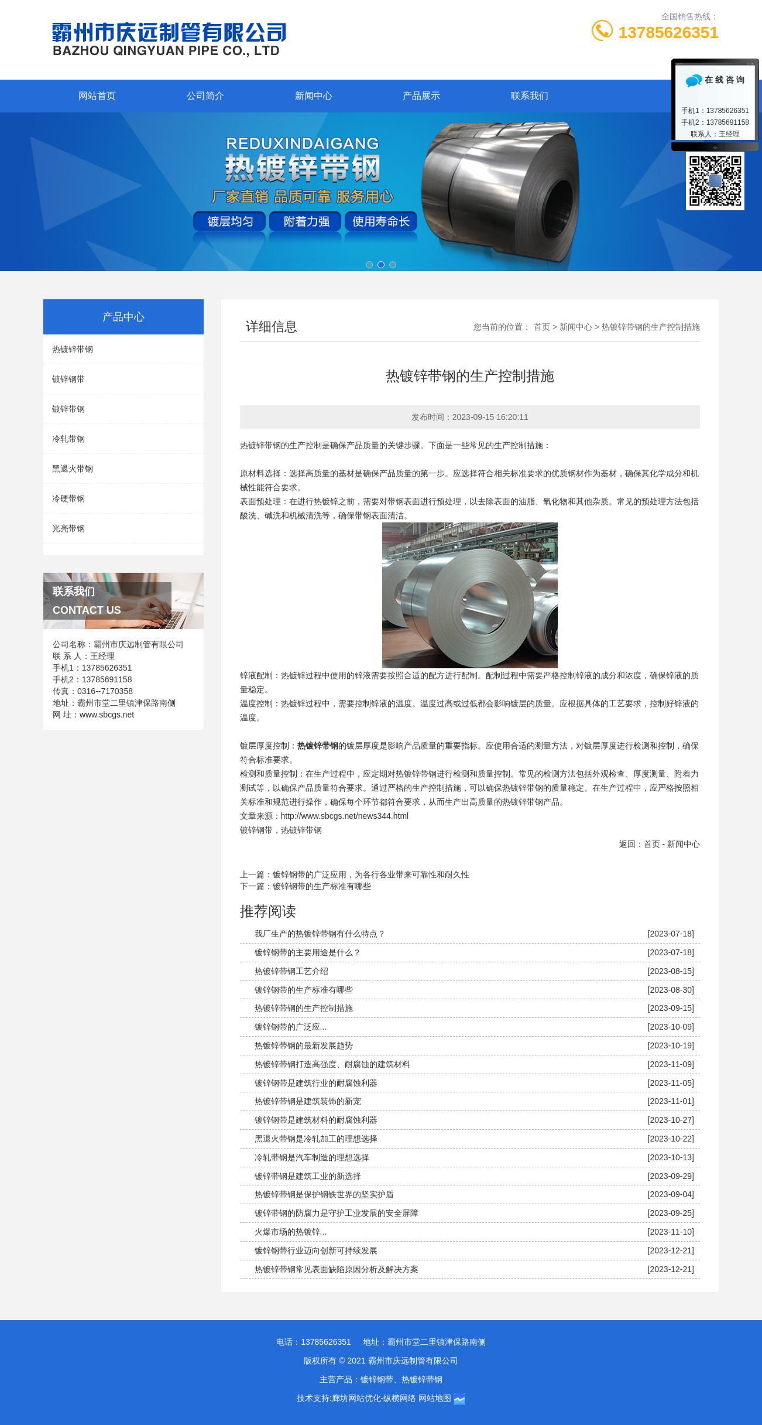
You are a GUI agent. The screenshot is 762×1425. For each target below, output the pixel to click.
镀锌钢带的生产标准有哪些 (322, 886)
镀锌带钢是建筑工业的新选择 (308, 1176)
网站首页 (97, 96)
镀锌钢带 (256, 830)
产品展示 (421, 96)
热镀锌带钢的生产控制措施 (304, 1008)
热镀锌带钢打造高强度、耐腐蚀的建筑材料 (332, 1064)
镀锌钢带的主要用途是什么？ (308, 952)
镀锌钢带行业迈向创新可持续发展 (316, 1250)
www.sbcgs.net (107, 714)
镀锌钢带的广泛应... (291, 1026)
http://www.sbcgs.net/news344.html (345, 816)
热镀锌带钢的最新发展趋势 (304, 1045)
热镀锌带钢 (301, 830)
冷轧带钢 (68, 438)
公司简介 (205, 96)
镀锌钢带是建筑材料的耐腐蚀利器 (316, 1120)
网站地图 (434, 1398)
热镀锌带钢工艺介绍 (291, 971)
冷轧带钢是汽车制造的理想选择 (312, 1157)
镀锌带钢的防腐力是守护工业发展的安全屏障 (336, 1213)
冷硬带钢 (68, 498)
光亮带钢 (68, 528)
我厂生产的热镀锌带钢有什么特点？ (320, 933)
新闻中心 (313, 96)
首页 (542, 327)
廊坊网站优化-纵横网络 (374, 1398)
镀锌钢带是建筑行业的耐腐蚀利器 (316, 1083)
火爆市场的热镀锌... (291, 1231)
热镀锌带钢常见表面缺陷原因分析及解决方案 (336, 1269)
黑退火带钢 (72, 468)
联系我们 (529, 96)
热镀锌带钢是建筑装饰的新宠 (308, 1101)
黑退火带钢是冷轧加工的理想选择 (316, 1138)
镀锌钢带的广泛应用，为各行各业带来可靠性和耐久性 (371, 874)
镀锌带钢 (68, 409)
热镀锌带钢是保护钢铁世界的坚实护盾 (324, 1194)
